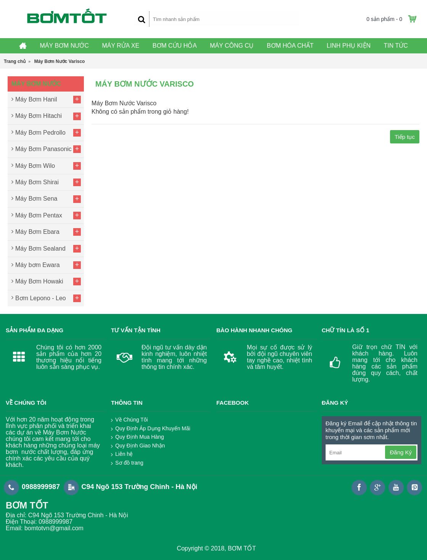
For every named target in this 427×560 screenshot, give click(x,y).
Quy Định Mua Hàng (137, 437)
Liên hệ (122, 454)
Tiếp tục (405, 137)
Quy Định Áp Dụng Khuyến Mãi (150, 428)
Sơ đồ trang (127, 463)
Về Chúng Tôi (129, 420)
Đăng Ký (401, 452)
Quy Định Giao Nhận (138, 446)
